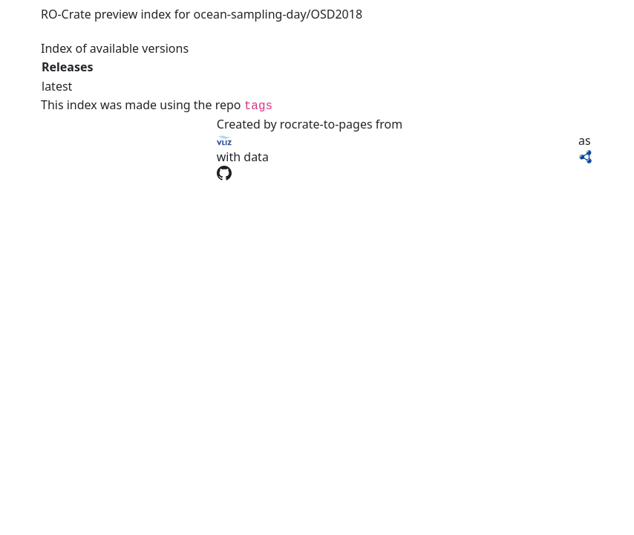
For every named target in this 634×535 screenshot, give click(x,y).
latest (57, 86)
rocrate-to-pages (326, 124)
